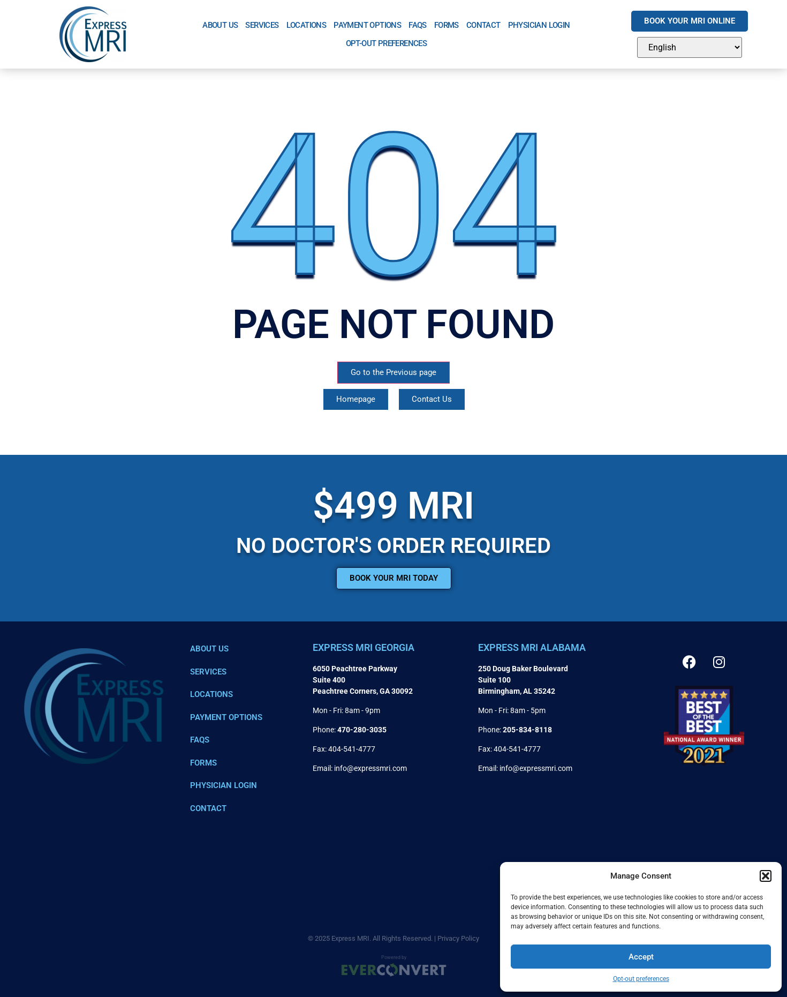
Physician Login (539, 25)
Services (261, 25)
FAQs (417, 25)
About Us (220, 25)
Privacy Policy (458, 938)
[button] (765, 876)
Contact (483, 25)
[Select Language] (689, 47)
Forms (446, 25)
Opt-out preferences (641, 979)
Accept (641, 957)
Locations (306, 25)
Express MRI (350, 938)
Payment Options (367, 25)
